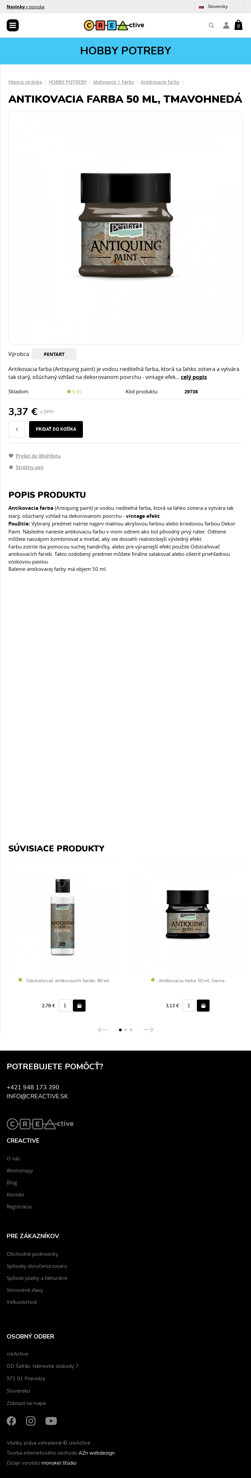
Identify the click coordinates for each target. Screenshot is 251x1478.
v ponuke (25, 7)
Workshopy (20, 1170)
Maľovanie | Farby (113, 82)
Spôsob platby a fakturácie (37, 1277)
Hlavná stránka (25, 82)
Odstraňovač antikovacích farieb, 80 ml (63, 981)
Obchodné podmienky (32, 1253)
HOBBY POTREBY (68, 82)
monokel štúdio (59, 1463)
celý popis (194, 377)
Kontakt (15, 1194)
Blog (12, 1182)
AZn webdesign (97, 1453)
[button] (120, 1030)
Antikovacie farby (160, 82)
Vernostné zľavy (25, 1289)
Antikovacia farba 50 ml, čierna (188, 981)
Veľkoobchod (22, 1302)
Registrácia (19, 1206)
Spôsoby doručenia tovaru (37, 1265)
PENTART (54, 354)
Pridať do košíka (56, 429)
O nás (13, 1158)
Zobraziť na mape (26, 1403)
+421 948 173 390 (33, 1087)
